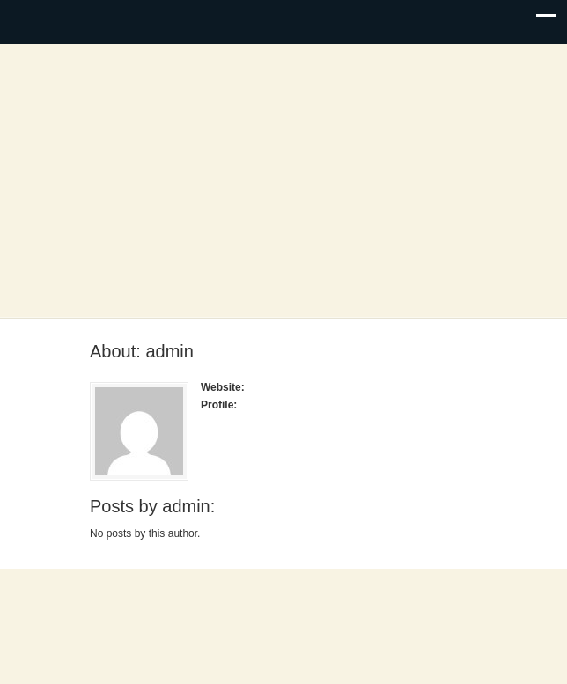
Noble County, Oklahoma (283, 182)
